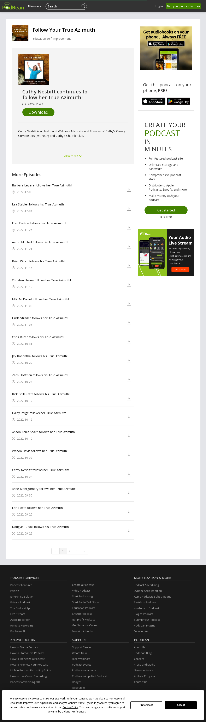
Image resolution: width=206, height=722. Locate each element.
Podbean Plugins (144, 625)
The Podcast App (20, 608)
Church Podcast (82, 614)
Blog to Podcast (143, 614)
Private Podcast (20, 602)
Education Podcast (83, 608)
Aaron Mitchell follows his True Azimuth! (40, 242)
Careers (139, 659)
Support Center (81, 647)
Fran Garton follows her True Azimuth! (39, 223)
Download (38, 112)
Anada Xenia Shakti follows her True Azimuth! (43, 432)
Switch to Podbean (145, 602)
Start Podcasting (82, 596)
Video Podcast (81, 590)
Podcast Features (21, 585)
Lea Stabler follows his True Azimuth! (38, 204)
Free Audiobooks (82, 631)
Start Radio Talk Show (85, 602)
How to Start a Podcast (24, 647)
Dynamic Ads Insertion (148, 591)
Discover (34, 6)
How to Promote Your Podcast (29, 664)
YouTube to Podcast (146, 608)
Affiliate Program (144, 676)
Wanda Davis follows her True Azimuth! (39, 451)
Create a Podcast (83, 585)
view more (73, 156)
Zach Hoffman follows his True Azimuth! (40, 375)
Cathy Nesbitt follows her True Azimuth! (40, 470)
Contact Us (140, 682)
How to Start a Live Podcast (27, 653)
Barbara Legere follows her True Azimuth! (42, 185)
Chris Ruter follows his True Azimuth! (38, 337)
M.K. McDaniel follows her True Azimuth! (40, 299)
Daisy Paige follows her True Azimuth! (39, 413)
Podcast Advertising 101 (25, 682)
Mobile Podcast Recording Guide (30, 670)
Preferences (146, 705)
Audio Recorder (20, 620)
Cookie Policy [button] (70, 707)
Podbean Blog (143, 653)
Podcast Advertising (146, 585)
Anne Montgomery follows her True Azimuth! (44, 488)
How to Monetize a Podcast (27, 659)
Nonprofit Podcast (83, 619)
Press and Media (144, 664)
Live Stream (17, 614)
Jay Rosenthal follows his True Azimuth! (39, 356)
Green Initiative (143, 670)
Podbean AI (17, 631)
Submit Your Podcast (147, 620)
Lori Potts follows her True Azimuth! (37, 508)
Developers (141, 631)
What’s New (79, 653)
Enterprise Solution (22, 596)
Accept (181, 705)
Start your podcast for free (183, 6)
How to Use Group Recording (28, 676)
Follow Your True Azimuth (64, 29)
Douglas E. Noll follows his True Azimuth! (40, 527)
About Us (139, 647)
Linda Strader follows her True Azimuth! (40, 318)
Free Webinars (81, 659)
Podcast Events (81, 664)
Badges (77, 682)
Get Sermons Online (85, 625)
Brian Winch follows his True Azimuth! (38, 261)
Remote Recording (21, 625)
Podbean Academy (84, 670)
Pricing (14, 591)
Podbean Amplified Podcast (89, 676)
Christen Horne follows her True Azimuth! (41, 280)
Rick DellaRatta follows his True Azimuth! (41, 394)
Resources (79, 688)
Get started (166, 210)
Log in (159, 6)
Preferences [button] (79, 711)
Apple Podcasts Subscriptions (152, 596)
